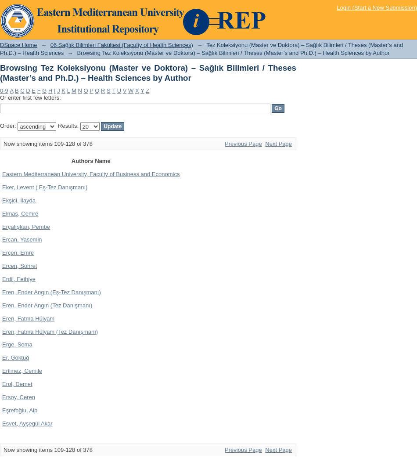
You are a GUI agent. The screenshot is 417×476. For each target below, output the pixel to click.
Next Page (278, 144)
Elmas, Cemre (20, 213)
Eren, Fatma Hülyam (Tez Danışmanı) (50, 331)
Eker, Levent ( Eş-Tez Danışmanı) (44, 187)
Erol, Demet (17, 384)
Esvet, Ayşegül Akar (27, 423)
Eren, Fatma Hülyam (28, 318)
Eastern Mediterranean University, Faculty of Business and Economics (91, 174)
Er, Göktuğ (15, 357)
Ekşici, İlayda (19, 200)
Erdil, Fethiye (19, 279)
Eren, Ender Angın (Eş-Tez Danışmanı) (51, 292)
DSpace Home (18, 45)
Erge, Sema (17, 344)
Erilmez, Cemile (22, 371)
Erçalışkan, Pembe (26, 227)
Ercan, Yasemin (22, 239)
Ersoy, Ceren (18, 397)
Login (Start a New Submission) (377, 7)
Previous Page (243, 144)
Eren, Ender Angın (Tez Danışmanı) (47, 305)
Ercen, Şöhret (19, 266)
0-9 (4, 90)
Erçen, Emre (18, 252)
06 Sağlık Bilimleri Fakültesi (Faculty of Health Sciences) (121, 45)
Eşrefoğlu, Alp (19, 410)
